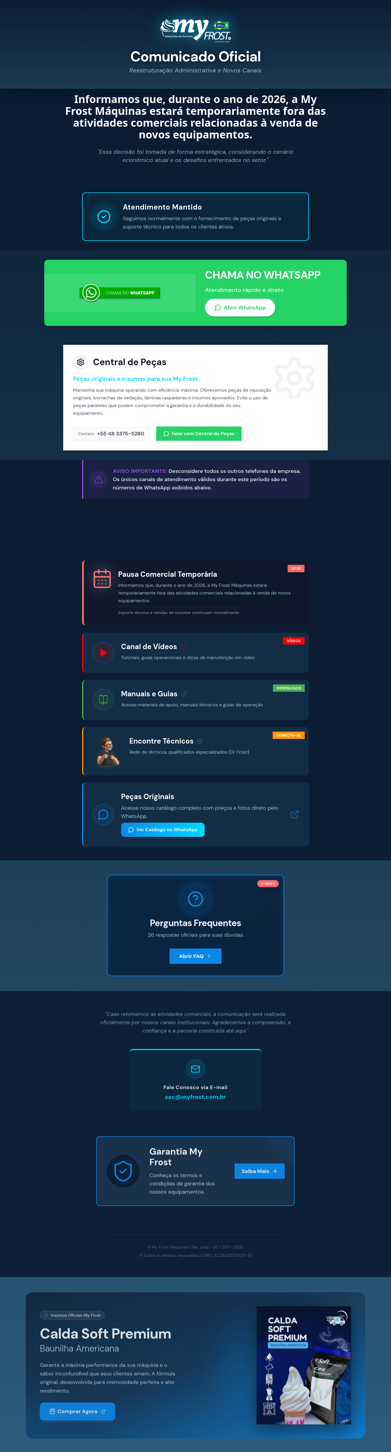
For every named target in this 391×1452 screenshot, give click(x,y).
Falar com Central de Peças (198, 435)
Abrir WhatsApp (240, 309)
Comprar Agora (77, 1416)
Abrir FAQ (195, 966)
